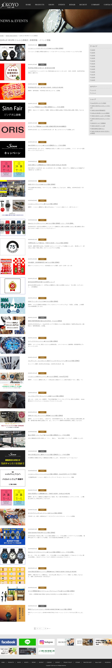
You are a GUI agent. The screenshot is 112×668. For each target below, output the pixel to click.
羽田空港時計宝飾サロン (98, 128)
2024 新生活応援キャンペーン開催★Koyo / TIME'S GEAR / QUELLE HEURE (52, 571)
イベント (93, 93)
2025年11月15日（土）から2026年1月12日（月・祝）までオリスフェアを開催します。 (52, 129)
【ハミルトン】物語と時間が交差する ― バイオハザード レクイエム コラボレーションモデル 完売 (55, 51)
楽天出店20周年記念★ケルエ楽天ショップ (41, 282)
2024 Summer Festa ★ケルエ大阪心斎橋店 (41, 532)
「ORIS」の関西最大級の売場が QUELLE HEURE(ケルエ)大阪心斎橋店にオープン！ (51, 594)
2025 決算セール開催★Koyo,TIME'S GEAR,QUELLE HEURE (47, 165)
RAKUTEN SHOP (87, 662)
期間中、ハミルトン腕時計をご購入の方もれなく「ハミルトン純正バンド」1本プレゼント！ (53, 207)
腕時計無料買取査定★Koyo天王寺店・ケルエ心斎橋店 (45, 321)
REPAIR (72, 5)
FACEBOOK (108, 662)
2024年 (93, 55)
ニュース (93, 90)
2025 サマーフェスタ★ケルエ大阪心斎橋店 (41, 184)
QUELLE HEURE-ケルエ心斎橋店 (100, 113)
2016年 (93, 77)
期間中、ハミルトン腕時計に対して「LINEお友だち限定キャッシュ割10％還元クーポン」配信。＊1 (55, 379)
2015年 (93, 80)
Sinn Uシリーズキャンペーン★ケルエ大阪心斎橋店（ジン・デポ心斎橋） (51, 223)
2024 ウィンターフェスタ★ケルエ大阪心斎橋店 (43, 301)
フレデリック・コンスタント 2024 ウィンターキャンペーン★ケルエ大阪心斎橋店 (54, 360)
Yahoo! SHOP (98, 662)
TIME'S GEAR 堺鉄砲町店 (98, 110)
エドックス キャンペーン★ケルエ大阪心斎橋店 (43, 341)
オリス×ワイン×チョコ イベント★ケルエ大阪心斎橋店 (45, 513)
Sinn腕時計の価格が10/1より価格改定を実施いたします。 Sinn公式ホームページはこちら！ (53, 457)
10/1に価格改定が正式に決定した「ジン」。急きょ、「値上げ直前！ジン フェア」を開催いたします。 (56, 438)
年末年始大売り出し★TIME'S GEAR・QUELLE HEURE (45, 87)
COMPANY (95, 5)
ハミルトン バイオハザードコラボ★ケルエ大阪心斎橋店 (45, 48)
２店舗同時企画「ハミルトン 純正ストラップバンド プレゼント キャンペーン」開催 (51, 477)
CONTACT (108, 5)
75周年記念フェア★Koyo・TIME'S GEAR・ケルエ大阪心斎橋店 (48, 243)
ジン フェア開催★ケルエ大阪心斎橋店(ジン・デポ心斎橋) (46, 107)
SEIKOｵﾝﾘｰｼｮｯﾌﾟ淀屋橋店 (98, 123)
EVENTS (61, 5)
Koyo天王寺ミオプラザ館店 (98, 103)
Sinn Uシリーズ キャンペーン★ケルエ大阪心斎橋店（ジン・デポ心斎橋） (51, 552)
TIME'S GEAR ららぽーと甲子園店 (100, 116)
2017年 (93, 74)
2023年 (93, 58)
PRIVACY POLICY (68, 662)
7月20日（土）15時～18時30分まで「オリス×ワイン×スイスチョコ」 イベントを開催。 (52, 516)
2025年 (93, 52)
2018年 (93, 72)
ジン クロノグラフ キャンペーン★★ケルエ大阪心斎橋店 (46, 396)
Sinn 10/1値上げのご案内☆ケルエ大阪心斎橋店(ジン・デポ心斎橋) (49, 454)
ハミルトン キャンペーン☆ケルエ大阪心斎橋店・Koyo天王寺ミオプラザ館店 (52, 474)
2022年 (93, 61)
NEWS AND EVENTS (11, 35)
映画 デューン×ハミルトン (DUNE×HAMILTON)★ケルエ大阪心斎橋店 (50, 609)
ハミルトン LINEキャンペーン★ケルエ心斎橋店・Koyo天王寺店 (48, 376)
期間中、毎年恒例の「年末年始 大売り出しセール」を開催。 (44, 90)
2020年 (93, 66)
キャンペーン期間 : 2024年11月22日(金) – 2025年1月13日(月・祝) (46, 364)
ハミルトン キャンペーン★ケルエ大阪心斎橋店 (43, 204)
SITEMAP (78, 662)
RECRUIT (83, 5)
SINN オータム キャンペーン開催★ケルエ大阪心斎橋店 (45, 415)
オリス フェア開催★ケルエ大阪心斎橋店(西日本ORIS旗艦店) (47, 126)
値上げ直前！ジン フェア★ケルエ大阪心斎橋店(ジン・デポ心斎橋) (49, 435)
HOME (28, 5)
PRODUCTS (39, 5)
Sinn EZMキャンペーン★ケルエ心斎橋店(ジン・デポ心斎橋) (47, 145)
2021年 (93, 63)
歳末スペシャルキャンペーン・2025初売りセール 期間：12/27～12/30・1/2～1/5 (50, 265)
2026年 (93, 50)
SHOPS (51, 5)
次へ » (48, 628)
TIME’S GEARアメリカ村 (98, 126)
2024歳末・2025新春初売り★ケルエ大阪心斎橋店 (43, 262)
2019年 (93, 69)
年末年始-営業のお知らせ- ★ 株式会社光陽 (41, 68)
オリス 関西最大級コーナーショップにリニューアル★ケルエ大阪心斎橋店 (51, 591)
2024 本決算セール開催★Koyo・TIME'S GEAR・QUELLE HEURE (49, 493)
